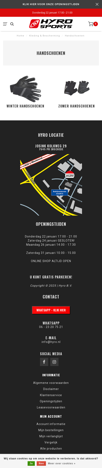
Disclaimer (51, 389)
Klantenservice (51, 395)
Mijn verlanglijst (51, 436)
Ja (31, 463)
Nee (41, 463)
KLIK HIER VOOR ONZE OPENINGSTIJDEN (51, 4)
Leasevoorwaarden (51, 407)
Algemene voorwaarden (51, 382)
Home (20, 35)
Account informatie (51, 424)
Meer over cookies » (62, 463)
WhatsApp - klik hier (51, 310)
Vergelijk (51, 442)
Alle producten (51, 448)
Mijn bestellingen (51, 430)
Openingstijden (51, 401)
